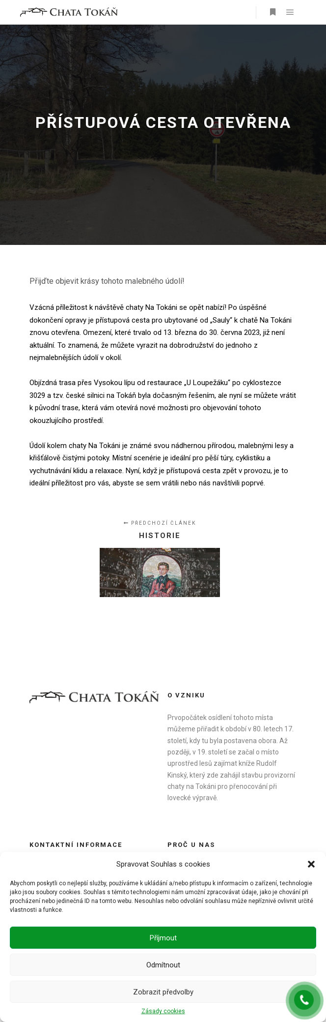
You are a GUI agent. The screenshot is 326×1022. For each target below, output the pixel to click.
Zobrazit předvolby (163, 992)
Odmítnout (163, 965)
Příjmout (163, 937)
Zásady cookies (163, 1011)
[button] (311, 864)
